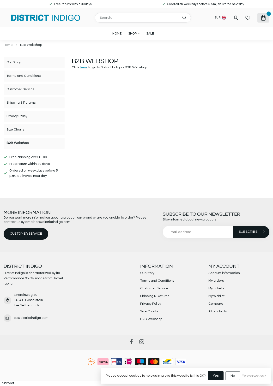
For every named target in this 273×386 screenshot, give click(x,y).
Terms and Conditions (23, 75)
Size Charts (15, 129)
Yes (215, 375)
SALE (150, 33)
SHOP (132, 33)
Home (116, 33)
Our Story (13, 62)
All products (217, 311)
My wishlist (216, 296)
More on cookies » (254, 375)
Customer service (26, 233)
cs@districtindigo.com (31, 318)
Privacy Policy (16, 116)
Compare (215, 303)
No (233, 375)
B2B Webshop (31, 45)
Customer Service (20, 89)
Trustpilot (7, 383)
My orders (216, 280)
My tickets (216, 288)
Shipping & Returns (21, 102)
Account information (224, 273)
